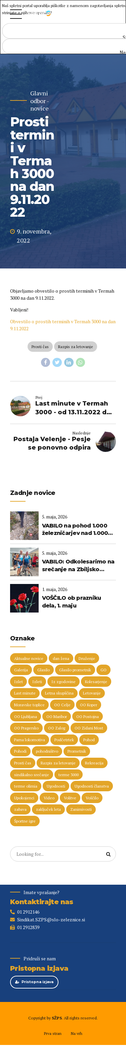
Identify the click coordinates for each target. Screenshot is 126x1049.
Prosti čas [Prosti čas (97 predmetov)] (22, 762)
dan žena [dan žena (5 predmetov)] (61, 658)
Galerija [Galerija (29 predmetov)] (21, 669)
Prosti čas (40, 346)
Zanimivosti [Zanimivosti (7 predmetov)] (81, 809)
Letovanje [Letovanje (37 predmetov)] (92, 693)
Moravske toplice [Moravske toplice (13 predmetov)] (29, 704)
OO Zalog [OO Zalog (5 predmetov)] (56, 727)
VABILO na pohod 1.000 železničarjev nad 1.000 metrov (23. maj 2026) (75, 529)
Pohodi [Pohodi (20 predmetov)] (20, 751)
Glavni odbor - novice (39, 100)
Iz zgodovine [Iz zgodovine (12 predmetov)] (63, 681)
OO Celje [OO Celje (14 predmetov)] (62, 704)
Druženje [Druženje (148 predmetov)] (87, 658)
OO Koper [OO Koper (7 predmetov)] (88, 704)
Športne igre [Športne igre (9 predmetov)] (25, 821)
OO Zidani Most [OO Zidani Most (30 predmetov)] (89, 727)
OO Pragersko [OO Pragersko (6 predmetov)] (26, 727)
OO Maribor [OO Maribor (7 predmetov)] (56, 716)
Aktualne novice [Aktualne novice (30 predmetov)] (28, 658)
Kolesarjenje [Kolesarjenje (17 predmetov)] (96, 681)
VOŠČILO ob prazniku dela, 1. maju (71, 602)
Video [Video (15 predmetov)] (49, 797)
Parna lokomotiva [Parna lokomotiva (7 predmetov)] (29, 739)
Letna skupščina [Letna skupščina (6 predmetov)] (59, 693)
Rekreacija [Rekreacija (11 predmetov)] (94, 762)
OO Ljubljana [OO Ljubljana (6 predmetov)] (25, 716)
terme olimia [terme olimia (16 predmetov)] (25, 786)
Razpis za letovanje (75, 346)
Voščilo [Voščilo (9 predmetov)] (92, 797)
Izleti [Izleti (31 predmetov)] (37, 681)
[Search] (108, 854)
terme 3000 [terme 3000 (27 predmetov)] (68, 774)
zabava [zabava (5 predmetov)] (20, 809)
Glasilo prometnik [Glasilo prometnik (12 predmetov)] (75, 669)
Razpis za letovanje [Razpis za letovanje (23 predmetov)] (58, 762)
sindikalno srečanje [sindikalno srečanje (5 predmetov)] (31, 774)
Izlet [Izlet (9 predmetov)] (18, 681)
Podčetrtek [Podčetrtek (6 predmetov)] (64, 739)
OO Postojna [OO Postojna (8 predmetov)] (87, 716)
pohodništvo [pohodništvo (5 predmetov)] (47, 751)
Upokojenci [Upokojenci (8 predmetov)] (24, 797)
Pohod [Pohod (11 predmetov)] (89, 739)
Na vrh (76, 1033)
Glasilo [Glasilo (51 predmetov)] (43, 669)
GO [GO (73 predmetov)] (103, 669)
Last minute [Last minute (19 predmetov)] (25, 693)
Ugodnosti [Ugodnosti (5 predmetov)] (56, 786)
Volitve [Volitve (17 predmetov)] (70, 797)
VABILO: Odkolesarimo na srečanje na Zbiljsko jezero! (78, 565)
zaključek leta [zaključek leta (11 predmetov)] (48, 809)
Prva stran (52, 1033)
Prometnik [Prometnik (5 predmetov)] (77, 751)
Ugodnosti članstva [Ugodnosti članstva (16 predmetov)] (92, 786)
